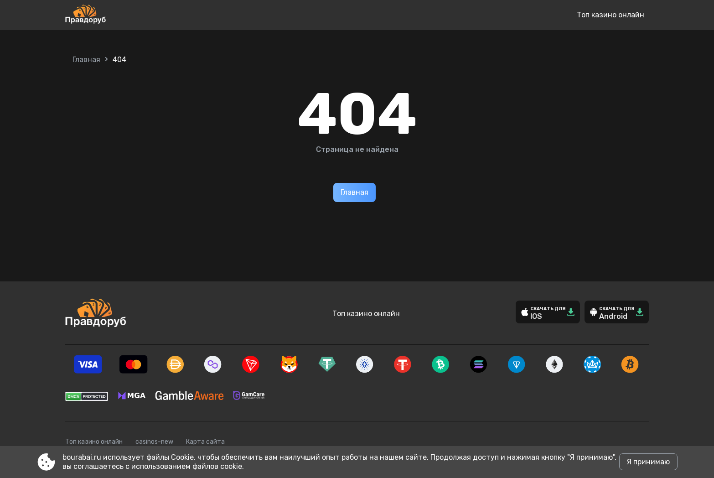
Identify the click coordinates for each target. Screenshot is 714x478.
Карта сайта (205, 442)
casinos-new (154, 442)
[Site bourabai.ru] (115, 15)
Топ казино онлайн (610, 14)
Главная (86, 59)
